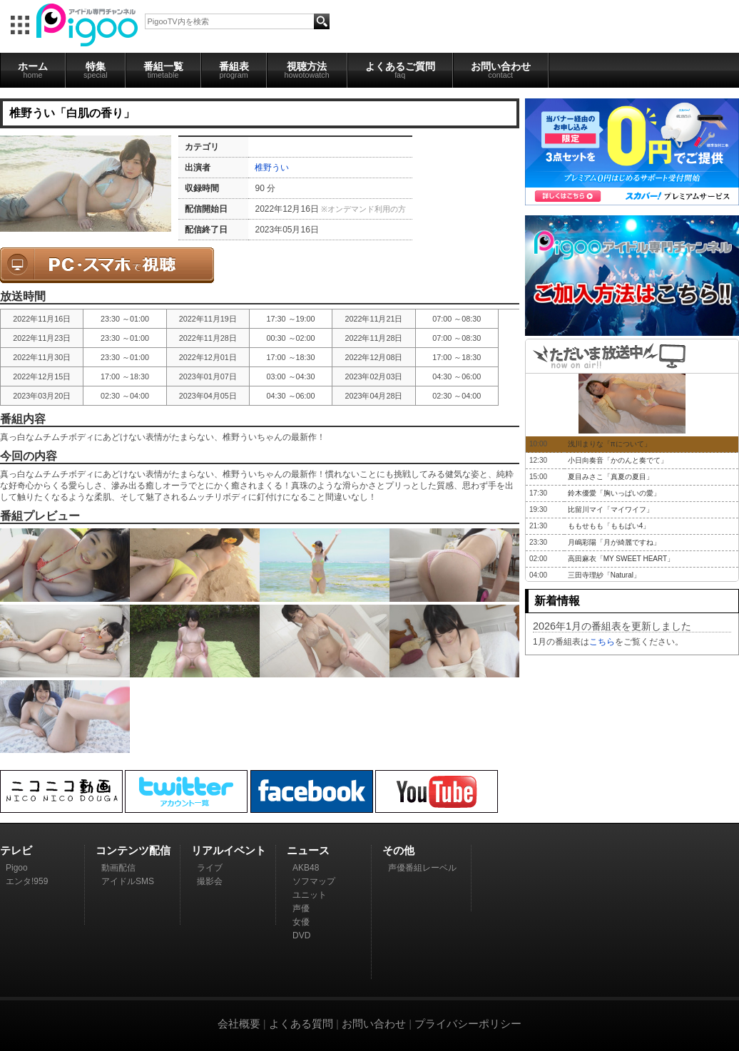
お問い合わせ (501, 70)
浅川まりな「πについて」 (609, 444)
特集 (95, 70)
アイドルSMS (127, 881)
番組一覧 (163, 70)
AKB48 (305, 868)
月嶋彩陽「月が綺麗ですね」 (614, 542)
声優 (301, 908)
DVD (301, 935)
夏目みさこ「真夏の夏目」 (610, 477)
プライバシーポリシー (467, 1023)
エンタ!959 (27, 881)
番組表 (234, 70)
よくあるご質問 (400, 70)
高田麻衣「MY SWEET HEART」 (621, 559)
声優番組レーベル (422, 868)
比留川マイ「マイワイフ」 (610, 509)
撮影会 (210, 881)
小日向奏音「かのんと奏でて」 (618, 460)
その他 (398, 850)
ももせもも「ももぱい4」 (609, 526)
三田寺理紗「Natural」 (604, 575)
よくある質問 (301, 1023)
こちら (602, 642)
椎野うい (272, 168)
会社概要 (239, 1023)
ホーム (33, 70)
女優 (301, 922)
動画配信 (118, 868)
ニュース (308, 850)
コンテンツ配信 (133, 850)
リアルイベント (228, 850)
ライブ (210, 868)
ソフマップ (313, 881)
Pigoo (17, 868)
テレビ (16, 850)
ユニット (309, 895)
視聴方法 (307, 70)
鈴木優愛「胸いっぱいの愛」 (614, 493)
